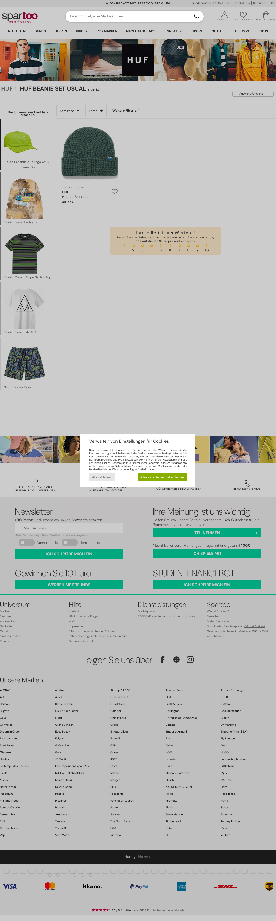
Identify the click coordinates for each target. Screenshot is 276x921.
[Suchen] (196, 16)
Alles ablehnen (102, 477)
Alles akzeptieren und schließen (162, 477)
